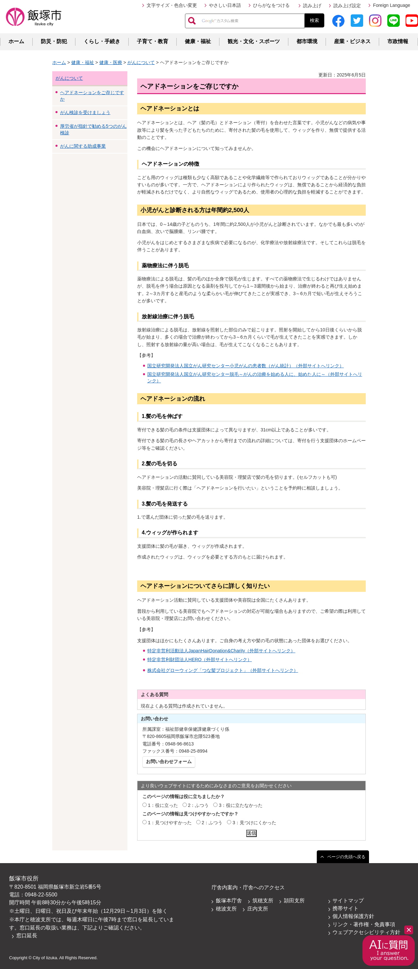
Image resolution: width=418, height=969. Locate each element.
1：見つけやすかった (170, 822)
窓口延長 (26, 935)
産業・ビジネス (352, 41)
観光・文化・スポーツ (254, 41)
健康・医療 (110, 62)
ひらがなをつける (271, 5)
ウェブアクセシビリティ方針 (366, 932)
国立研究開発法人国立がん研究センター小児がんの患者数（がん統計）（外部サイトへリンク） (245, 365)
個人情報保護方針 (353, 916)
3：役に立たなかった (241, 805)
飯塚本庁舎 (229, 900)
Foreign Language (391, 5)
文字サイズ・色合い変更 (172, 5)
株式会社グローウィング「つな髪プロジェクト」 (197, 670)
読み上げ (312, 5)
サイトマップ (348, 900)
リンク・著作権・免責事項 (363, 924)
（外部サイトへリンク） (273, 670)
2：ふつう (198, 805)
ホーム (16, 41)
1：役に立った (163, 805)
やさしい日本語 (225, 5)
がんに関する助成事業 (83, 146)
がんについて (141, 62)
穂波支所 (226, 908)
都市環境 (307, 41)
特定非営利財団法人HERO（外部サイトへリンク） (199, 659)
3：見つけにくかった (254, 822)
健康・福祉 (198, 41)
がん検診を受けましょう (85, 112)
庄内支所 (257, 908)
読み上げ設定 (347, 5)
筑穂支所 (262, 900)
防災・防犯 (54, 41)
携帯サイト (345, 908)
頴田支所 (294, 900)
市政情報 (397, 41)
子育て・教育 (152, 41)
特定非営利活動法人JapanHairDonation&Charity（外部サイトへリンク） (221, 650)
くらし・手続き (102, 41)
